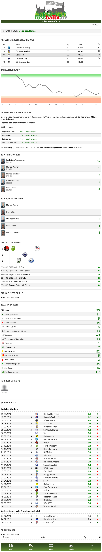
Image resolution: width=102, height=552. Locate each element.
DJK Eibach (20, 54)
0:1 (89, 426)
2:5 (89, 468)
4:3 (89, 436)
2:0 (99, 274)
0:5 (89, 423)
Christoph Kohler (12, 218)
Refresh (95, 24)
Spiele (71, 547)
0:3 (89, 484)
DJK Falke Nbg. (21, 58)
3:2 (99, 270)
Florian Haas (11, 187)
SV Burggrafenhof (23, 51)
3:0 (99, 267)
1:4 (89, 471)
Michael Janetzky (13, 173)
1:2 (89, 417)
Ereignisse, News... (27, 30)
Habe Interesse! (31, 131)
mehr (91, 547)
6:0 (99, 281)
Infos (22, 131)
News (31, 547)
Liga (51, 547)
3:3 (89, 442)
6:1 (89, 413)
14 (98, 161)
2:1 (89, 420)
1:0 (89, 429)
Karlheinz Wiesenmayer (15, 160)
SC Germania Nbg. (23, 61)
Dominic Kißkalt (12, 180)
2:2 (99, 277)
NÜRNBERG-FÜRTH (51, 21)
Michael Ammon (12, 166)
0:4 (89, 458)
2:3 (89, 516)
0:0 (89, 452)
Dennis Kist (10, 211)
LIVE (11, 547)
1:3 (89, 522)
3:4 (99, 285)
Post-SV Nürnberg (23, 47)
